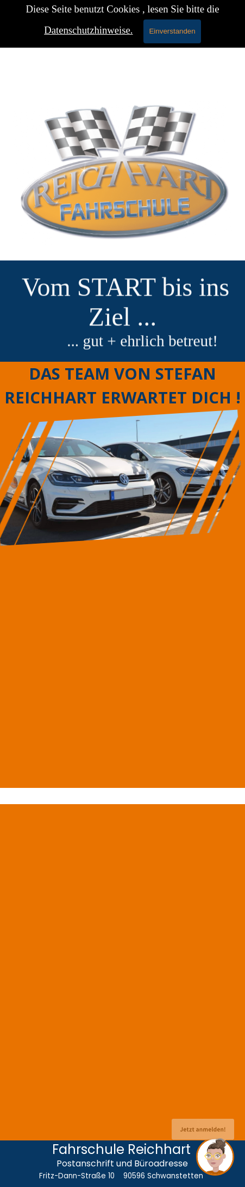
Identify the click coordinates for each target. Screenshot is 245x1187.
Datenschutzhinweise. (88, 30)
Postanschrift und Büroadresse (122, 1163)
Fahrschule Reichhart (121, 1149)
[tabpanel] (122, 330)
